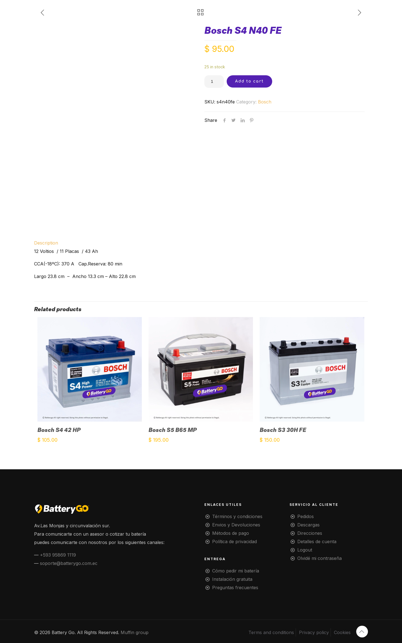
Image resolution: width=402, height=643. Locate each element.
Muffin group (135, 632)
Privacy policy (314, 632)
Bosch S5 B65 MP (173, 430)
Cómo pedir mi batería (235, 571)
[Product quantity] (214, 81)
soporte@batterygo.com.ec (68, 563)
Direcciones (309, 533)
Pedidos (305, 516)
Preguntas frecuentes (235, 587)
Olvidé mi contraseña (319, 558)
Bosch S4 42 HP (59, 430)
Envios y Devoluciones (236, 525)
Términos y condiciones (237, 516)
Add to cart (249, 81)
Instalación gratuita (232, 579)
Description (46, 243)
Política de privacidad (234, 541)
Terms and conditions (271, 632)
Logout (304, 550)
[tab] (201, 243)
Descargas (308, 525)
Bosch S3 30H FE (283, 430)
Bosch (264, 102)
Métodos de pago (230, 533)
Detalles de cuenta (316, 541)
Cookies (342, 632)
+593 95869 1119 (58, 555)
